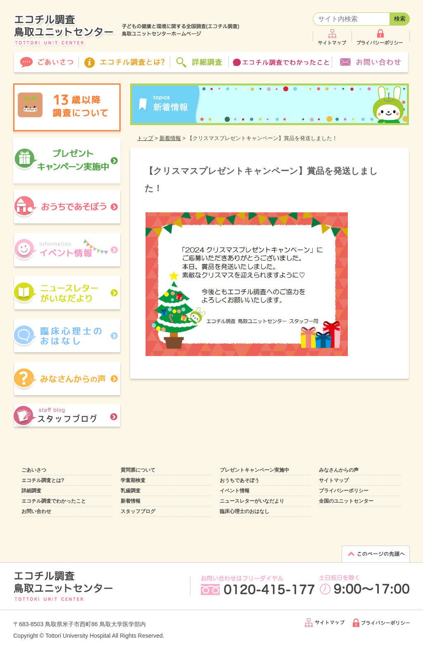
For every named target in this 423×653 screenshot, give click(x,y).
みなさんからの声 (339, 470)
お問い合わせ (36, 511)
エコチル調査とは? (42, 480)
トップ (145, 138)
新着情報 (170, 138)
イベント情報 (235, 491)
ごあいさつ (33, 470)
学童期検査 (133, 480)
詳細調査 (31, 491)
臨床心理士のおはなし (244, 511)
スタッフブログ (138, 511)
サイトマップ (334, 480)
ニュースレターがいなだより (252, 501)
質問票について (138, 470)
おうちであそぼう (239, 480)
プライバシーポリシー (343, 491)
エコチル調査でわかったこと (53, 501)
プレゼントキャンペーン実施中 (254, 470)
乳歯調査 (130, 491)
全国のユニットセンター (346, 501)
